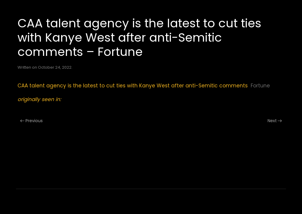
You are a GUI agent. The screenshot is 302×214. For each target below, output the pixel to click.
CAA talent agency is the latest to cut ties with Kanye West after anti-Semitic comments (133, 85)
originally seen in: (39, 99)
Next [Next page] (275, 121)
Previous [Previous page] (31, 121)
